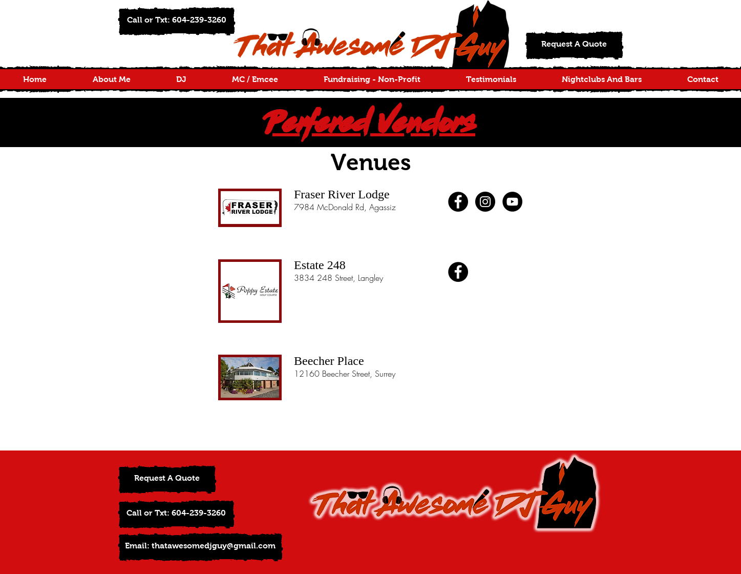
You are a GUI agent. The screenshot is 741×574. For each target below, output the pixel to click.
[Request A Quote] (574, 45)
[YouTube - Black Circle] (512, 202)
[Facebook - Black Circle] (458, 202)
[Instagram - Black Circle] (485, 202)
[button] (177, 21)
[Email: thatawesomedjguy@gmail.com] (200, 547)
